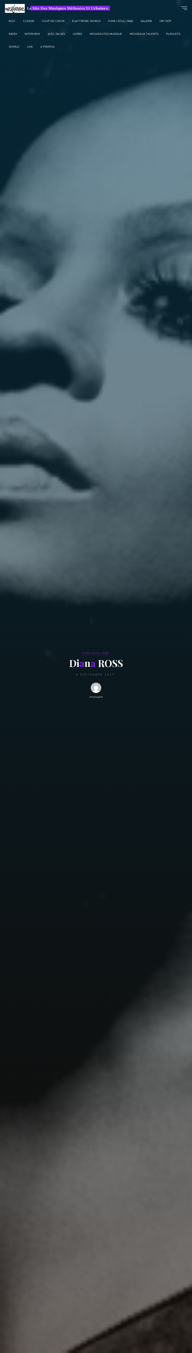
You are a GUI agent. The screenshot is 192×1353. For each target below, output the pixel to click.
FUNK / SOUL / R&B (95, 653)
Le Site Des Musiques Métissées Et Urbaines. (68, 8)
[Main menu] (183, 8)
